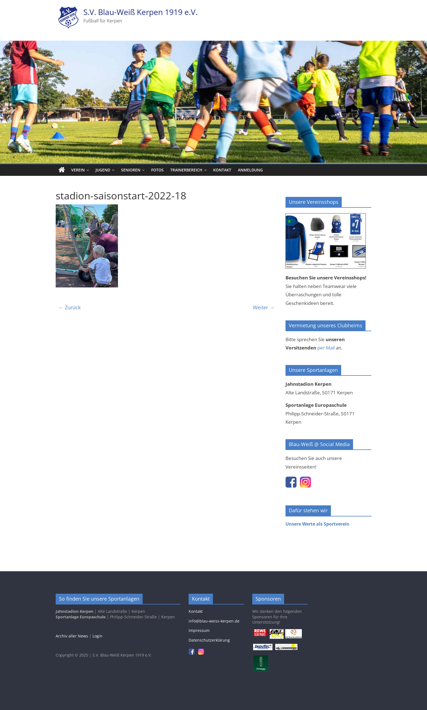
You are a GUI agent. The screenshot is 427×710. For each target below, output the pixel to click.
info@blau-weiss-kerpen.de (214, 621)
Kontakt (222, 170)
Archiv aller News (72, 636)
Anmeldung (250, 170)
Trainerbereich (186, 170)
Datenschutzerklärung (209, 640)
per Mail (326, 347)
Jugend (103, 170)
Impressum (199, 630)
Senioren (130, 170)
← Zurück (69, 307)
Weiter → (263, 307)
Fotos (157, 170)
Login (97, 636)
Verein (78, 170)
